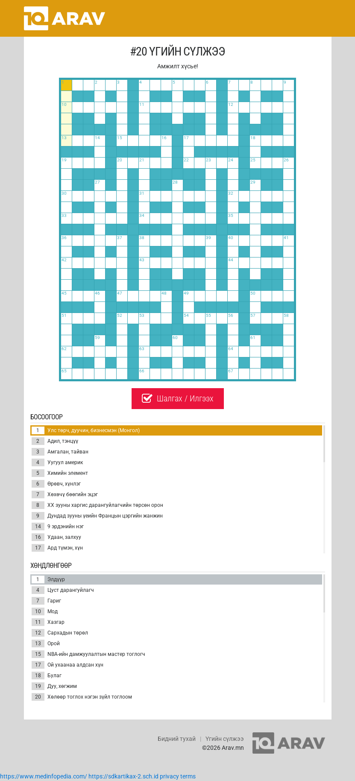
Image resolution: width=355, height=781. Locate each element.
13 (38, 643)
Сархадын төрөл (60, 633)
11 (38, 622)
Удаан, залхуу (56, 537)
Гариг (46, 601)
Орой (46, 643)
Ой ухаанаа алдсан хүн (67, 665)
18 (38, 676)
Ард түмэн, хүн (57, 548)
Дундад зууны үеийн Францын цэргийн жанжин (97, 516)
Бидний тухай (177, 738)
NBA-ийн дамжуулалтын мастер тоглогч (88, 654)
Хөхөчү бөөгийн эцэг (65, 494)
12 (38, 633)
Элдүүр (48, 579)
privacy (169, 776)
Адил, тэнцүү (55, 441)
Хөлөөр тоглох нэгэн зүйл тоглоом (82, 697)
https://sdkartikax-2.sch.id (123, 776)
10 (38, 611)
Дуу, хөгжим (54, 686)
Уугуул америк (57, 462)
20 (38, 697)
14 (38, 526)
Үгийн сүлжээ (224, 738)
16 (38, 537)
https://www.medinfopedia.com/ (43, 776)
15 (38, 654)
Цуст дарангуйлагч (63, 590)
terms (188, 776)
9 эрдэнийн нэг (58, 526)
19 (38, 686)
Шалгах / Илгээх (178, 398)
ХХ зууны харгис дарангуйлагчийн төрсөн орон (97, 505)
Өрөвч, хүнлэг (56, 484)
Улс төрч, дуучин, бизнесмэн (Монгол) (86, 430)
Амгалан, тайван (60, 452)
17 (38, 548)
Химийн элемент (60, 473)
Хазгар (48, 622)
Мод (45, 611)
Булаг (47, 675)
